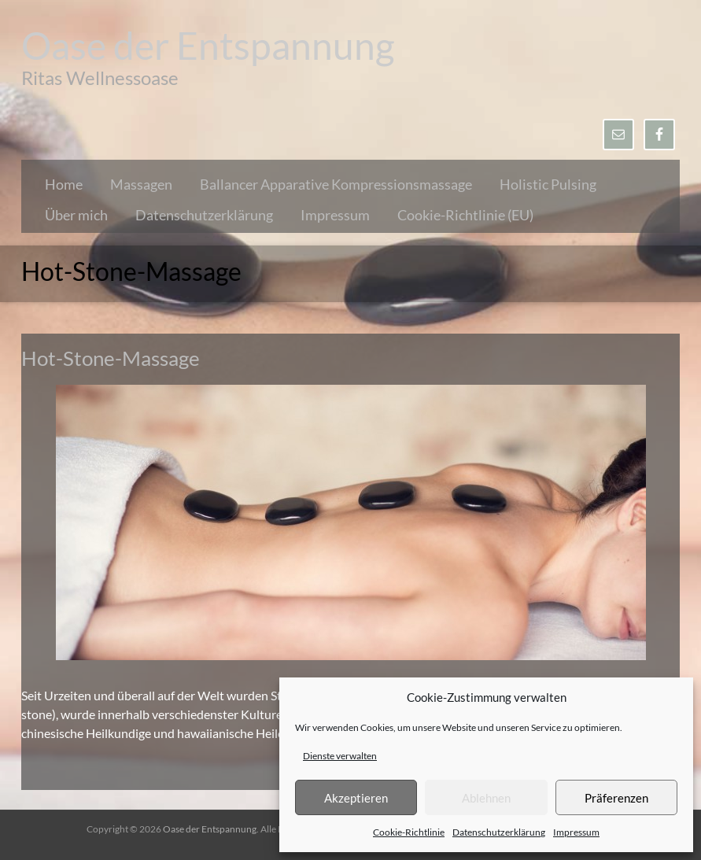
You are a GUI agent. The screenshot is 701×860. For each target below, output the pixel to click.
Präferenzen (616, 798)
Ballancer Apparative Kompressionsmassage (336, 184)
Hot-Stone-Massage (110, 358)
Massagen (141, 184)
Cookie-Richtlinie (409, 832)
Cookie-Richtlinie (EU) (465, 214)
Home (64, 184)
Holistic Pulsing (548, 184)
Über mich (76, 214)
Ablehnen (486, 798)
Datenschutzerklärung (498, 832)
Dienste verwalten (340, 756)
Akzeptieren (356, 798)
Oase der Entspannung (208, 45)
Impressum (576, 832)
